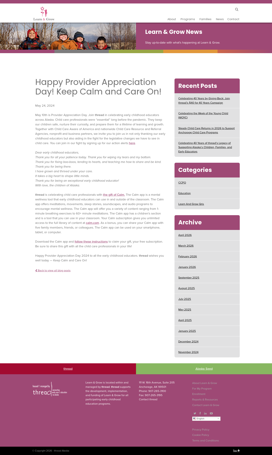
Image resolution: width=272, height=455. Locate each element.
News (220, 19)
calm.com (92, 223)
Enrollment (198, 394)
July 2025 (184, 299)
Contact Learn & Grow (205, 405)
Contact (233, 19)
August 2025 (186, 288)
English (198, 418)
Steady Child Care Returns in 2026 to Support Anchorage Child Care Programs (206, 130)
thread (68, 369)
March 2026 (186, 245)
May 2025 (184, 309)
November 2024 (188, 352)
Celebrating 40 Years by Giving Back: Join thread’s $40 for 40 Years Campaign (204, 100)
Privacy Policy (200, 429)
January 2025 (187, 331)
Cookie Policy (200, 435)
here (132, 143)
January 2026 (187, 267)
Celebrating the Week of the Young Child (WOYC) (203, 115)
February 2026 (187, 256)
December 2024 (188, 341)
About (171, 19)
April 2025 (185, 320)
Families (205, 19)
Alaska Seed (204, 369)
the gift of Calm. (114, 195)
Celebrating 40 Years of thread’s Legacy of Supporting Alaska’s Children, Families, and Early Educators (205, 147)
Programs (188, 19)
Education (184, 193)
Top (236, 450)
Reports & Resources (205, 399)
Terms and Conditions (205, 440)
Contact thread (148, 399)
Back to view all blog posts (53, 270)
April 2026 (185, 235)
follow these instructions (91, 241)
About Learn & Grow (204, 383)
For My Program (202, 388)
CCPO (182, 182)
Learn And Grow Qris (191, 204)
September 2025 (188, 277)
